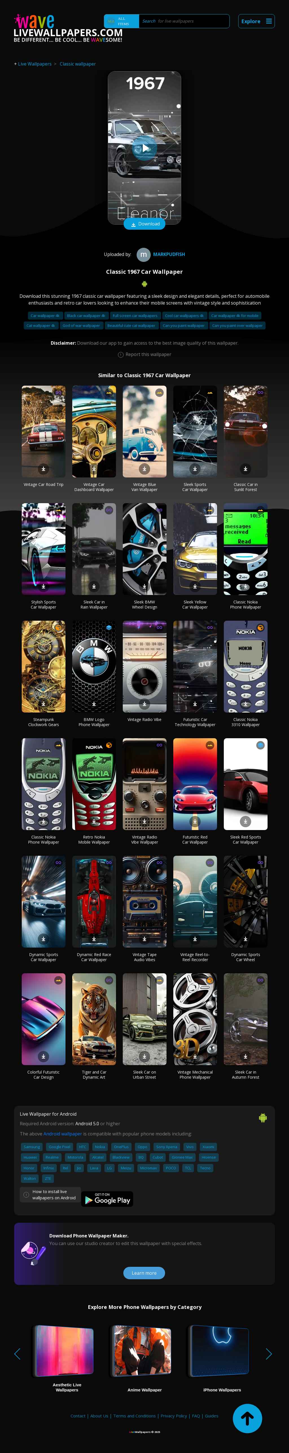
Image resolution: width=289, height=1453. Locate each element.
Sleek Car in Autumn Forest (245, 1074)
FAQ (196, 1416)
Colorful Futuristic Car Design (43, 1074)
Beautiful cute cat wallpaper (132, 325)
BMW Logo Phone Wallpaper (94, 722)
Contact (78, 1416)
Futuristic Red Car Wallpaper (195, 839)
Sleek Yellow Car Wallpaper (195, 604)
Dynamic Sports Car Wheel (245, 957)
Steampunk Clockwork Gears (43, 722)
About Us (99, 1416)
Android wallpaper (62, 1134)
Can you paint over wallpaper (237, 325)
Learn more (144, 1273)
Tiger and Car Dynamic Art (94, 1074)
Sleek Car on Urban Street (144, 1074)
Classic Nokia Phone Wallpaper (245, 604)
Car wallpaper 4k (45, 315)
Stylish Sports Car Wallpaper (43, 604)
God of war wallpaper (82, 325)
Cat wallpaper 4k (41, 325)
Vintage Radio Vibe (144, 719)
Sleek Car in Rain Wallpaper (94, 604)
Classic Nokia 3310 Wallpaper (245, 722)
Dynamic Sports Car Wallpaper (43, 957)
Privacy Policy (174, 1416)
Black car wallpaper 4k (86, 315)
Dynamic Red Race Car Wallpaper (94, 957)
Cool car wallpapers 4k (185, 315)
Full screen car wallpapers (135, 315)
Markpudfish (160, 254)
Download (144, 224)
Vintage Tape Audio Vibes (145, 957)
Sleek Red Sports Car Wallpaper (245, 839)
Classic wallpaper (78, 64)
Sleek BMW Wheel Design (144, 604)
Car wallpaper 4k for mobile (235, 315)
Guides (211, 1416)
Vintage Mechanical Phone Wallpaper (195, 1074)
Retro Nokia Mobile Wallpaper (94, 839)
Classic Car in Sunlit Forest (246, 487)
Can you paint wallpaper (184, 325)
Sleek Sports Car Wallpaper (195, 487)
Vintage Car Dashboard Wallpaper (94, 487)
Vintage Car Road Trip (44, 484)
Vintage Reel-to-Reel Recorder (195, 957)
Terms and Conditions (134, 1416)
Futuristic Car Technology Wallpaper (195, 722)
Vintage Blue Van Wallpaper (144, 487)
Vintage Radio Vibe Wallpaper (144, 839)
